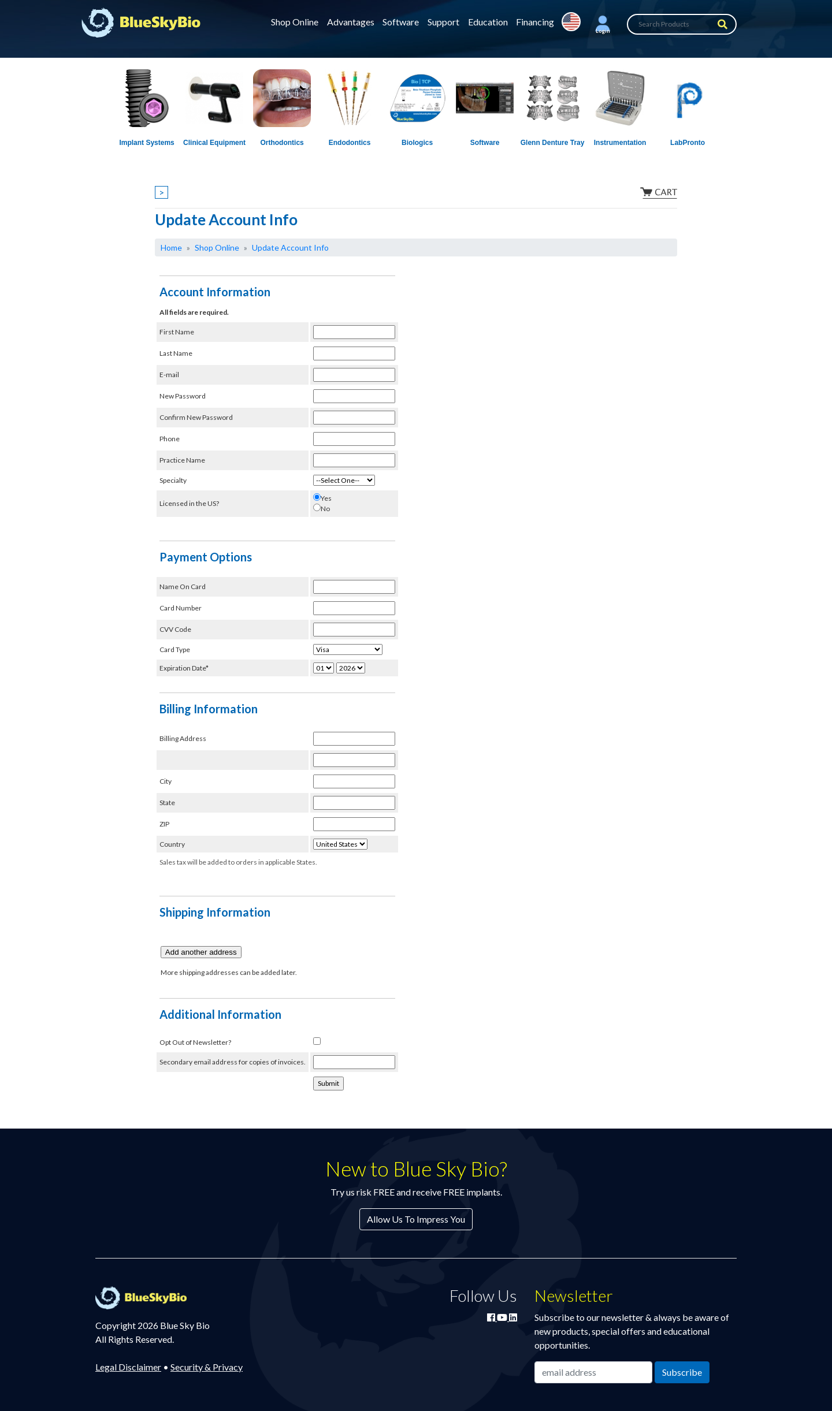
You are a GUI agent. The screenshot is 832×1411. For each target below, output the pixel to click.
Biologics (417, 143)
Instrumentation (620, 143)
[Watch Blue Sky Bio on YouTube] (503, 1317)
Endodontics (350, 143)
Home (171, 247)
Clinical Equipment (214, 143)
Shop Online (294, 21)
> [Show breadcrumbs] (161, 192)
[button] (603, 24)
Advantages (350, 21)
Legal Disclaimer (128, 1366)
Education (488, 21)
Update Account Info (290, 247)
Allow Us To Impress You (416, 1218)
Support (443, 21)
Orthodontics (281, 143)
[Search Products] (682, 24)
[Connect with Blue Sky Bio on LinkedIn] (513, 1317)
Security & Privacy (206, 1366)
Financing (535, 21)
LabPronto (687, 143)
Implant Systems (146, 143)
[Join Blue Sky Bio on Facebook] (492, 1317)
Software (400, 21)
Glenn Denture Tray (553, 143)
